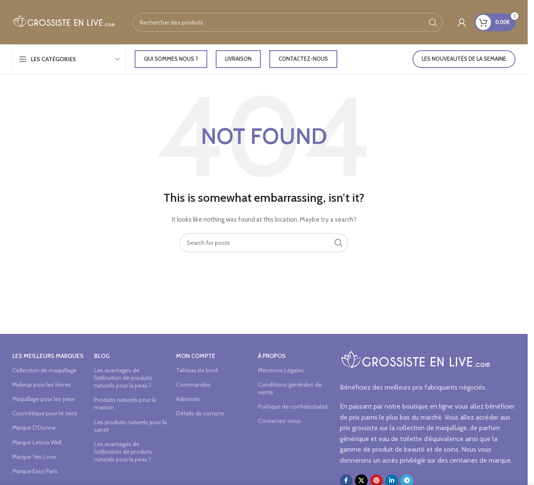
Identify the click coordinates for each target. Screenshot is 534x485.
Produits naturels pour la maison (125, 403)
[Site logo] (64, 21)
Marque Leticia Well (37, 442)
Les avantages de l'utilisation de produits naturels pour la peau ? (123, 377)
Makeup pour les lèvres (41, 384)
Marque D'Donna (33, 427)
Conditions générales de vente (290, 388)
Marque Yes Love (34, 457)
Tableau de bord (197, 370)
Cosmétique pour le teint (44, 413)
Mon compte (195, 356)
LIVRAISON (238, 58)
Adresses (188, 399)
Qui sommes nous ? (171, 58)
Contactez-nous (303, 58)
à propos (272, 356)
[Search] (288, 22)
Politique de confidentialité (293, 406)
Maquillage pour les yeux (43, 399)
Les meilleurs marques (48, 356)
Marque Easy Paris (35, 471)
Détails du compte (200, 413)
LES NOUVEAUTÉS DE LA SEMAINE (464, 58)
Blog (102, 356)
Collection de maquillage (44, 370)
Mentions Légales (281, 370)
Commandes (193, 384)
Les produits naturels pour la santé (130, 426)
